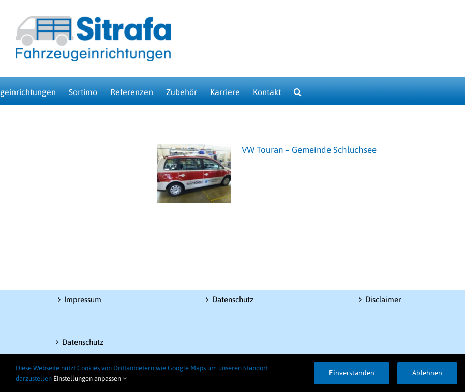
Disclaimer (383, 299)
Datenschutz (82, 342)
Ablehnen (427, 373)
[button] (298, 91)
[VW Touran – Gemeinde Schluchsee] (194, 173)
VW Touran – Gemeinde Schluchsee (309, 150)
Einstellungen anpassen (90, 378)
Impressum (82, 299)
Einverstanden (351, 373)
